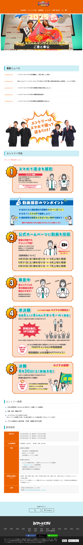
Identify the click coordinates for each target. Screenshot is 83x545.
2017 (47, 528)
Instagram (48, 510)
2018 (41, 528)
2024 (5, 528)
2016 (53, 528)
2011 (29, 530)
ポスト (41, 536)
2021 (23, 528)
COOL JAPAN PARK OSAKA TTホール (35, 489)
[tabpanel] (41, 32)
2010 (35, 530)
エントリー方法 (32, 10)
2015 (59, 528)
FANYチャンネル (28, 464)
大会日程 (23, 10)
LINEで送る (53, 536)
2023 (11, 528)
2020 (29, 528)
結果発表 (40, 10)
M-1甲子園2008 (50, 530)
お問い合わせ (56, 10)
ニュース (47, 10)
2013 (71, 528)
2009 (41, 530)
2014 (65, 528)
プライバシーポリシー (32, 542)
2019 (35, 528)
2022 (17, 528)
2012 (77, 528)
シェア (30, 536)
